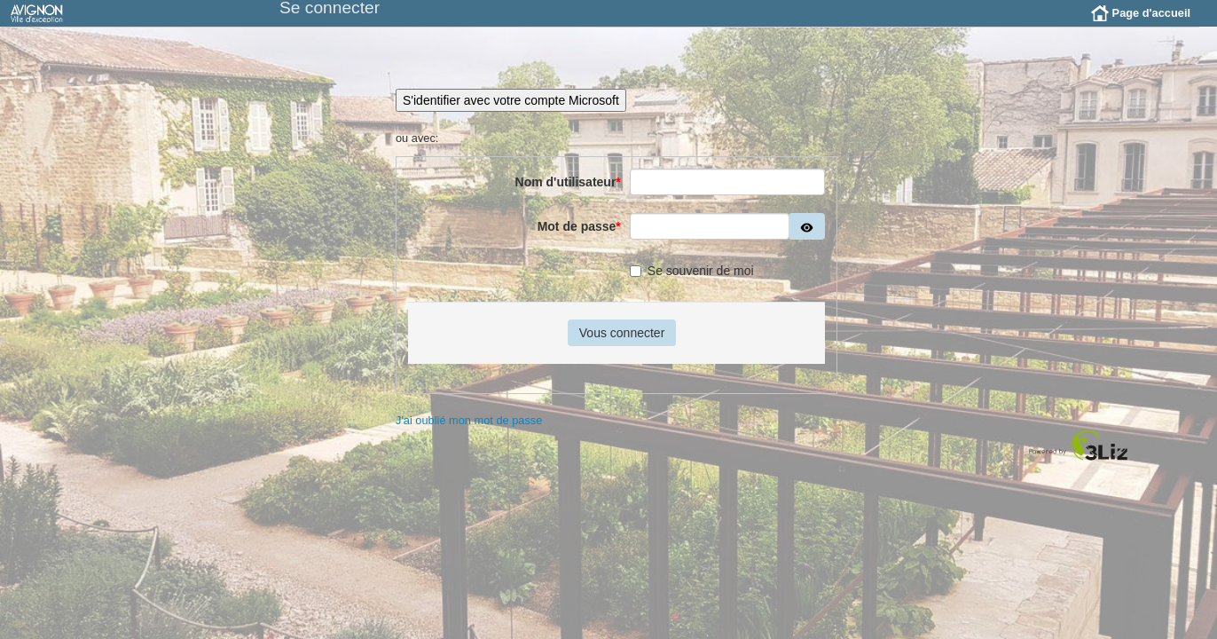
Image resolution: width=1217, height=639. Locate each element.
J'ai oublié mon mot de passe (469, 433)
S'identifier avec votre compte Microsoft (511, 113)
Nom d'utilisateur (568, 195)
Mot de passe (579, 240)
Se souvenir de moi (692, 284)
